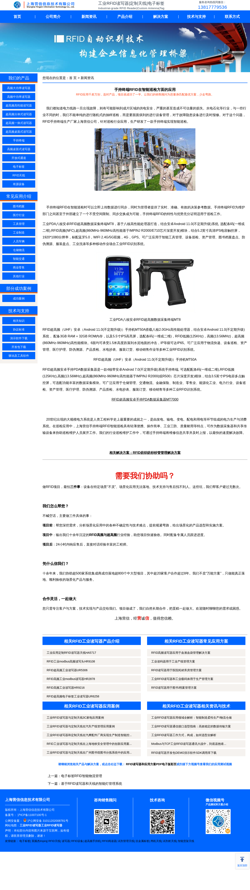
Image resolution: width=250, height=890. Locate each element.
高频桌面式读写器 (18, 149)
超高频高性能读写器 (19, 105)
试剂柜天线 (169, 841)
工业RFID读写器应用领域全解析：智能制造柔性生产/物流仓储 (191, 717)
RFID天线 (18, 175)
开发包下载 (18, 347)
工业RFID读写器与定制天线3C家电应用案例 (75, 717)
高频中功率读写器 (18, 96)
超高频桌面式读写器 (19, 131)
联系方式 (232, 17)
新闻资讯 (88, 17)
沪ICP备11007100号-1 (32, 815)
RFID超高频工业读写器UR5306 (67, 670)
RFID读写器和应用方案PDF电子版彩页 (151, 764)
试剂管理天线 (126, 841)
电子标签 (19, 166)
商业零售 (19, 267)
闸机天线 (156, 841)
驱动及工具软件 (19, 355)
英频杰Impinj (39, 841)
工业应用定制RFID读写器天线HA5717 (71, 652)
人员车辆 (19, 241)
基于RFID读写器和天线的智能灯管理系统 (91, 783)
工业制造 (19, 232)
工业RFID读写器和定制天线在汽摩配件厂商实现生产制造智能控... (89, 735)
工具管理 (19, 223)
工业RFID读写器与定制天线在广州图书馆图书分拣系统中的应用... (89, 752)
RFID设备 (77, 841)
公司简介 (53, 17)
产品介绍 (124, 17)
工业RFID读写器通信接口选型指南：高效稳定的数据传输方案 (191, 726)
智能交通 (19, 258)
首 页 (73, 78)
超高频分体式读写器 (19, 114)
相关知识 (19, 320)
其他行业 (19, 276)
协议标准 (19, 329)
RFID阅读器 (109, 841)
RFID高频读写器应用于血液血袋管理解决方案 (181, 652)
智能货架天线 (186, 841)
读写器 (66, 841)
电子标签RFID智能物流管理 (81, 776)
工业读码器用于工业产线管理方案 (173, 661)
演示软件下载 (19, 338)
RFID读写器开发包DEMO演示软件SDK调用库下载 (183, 752)
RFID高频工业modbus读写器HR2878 (71, 679)
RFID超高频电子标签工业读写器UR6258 (73, 696)
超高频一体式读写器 (19, 123)
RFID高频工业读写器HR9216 (66, 687)
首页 (17, 17)
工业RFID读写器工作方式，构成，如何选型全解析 (183, 735)
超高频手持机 (92, 841)
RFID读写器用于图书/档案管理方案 (174, 687)
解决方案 (160, 17)
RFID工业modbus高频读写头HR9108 (71, 661)
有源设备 (19, 184)
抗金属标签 (142, 841)
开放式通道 (18, 158)
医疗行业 (19, 215)
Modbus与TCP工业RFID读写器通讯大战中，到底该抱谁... (188, 743)
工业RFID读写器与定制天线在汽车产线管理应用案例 (81, 726)
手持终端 (19, 140)
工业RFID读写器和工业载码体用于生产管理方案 (182, 679)
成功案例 (19, 298)
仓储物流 (19, 250)
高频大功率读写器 (18, 88)
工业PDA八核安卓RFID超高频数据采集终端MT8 (145, 319)
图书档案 (19, 206)
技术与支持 (196, 17)
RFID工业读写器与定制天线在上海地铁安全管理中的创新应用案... (89, 743)
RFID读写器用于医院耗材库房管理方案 (176, 670)
